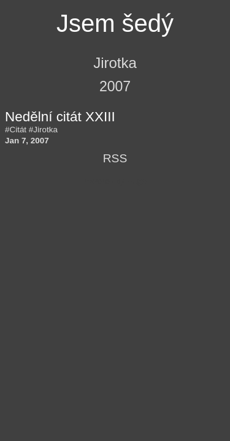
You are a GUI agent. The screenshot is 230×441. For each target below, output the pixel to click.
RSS (115, 158)
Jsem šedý (115, 23)
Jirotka (115, 63)
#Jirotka (43, 129)
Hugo (137, 181)
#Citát (15, 129)
